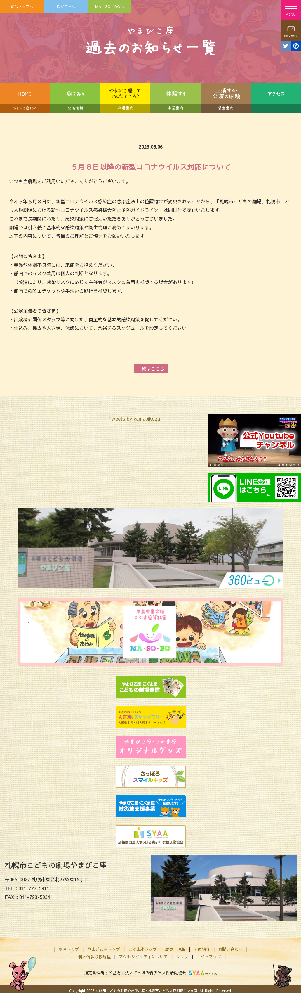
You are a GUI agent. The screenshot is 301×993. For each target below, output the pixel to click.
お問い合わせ (230, 949)
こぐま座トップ (142, 949)
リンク (182, 956)
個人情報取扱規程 (94, 956)
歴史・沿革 (175, 949)
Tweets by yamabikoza (134, 418)
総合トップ (69, 949)
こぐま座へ (65, 6)
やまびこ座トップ (103, 949)
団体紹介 (202, 949)
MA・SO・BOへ (109, 6)
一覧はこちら (151, 368)
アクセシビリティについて (143, 956)
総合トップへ (22, 6)
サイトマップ (208, 956)
